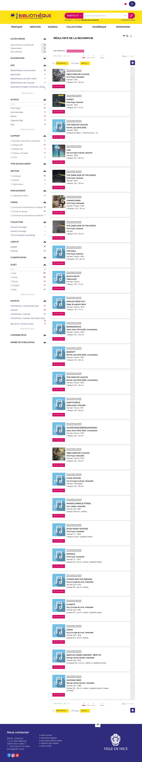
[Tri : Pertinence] (62, 63)
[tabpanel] (71, 375)
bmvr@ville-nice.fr (15, 749)
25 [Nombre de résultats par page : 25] (123, 56)
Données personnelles (51, 741)
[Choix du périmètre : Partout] (74, 16)
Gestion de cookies (50, 743)
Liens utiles (46, 746)
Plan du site (46, 735)
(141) (28, 129)
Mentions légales (49, 738)
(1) (28, 93)
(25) (28, 294)
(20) (28, 329)
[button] (16, 27)
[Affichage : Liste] (85, 63)
